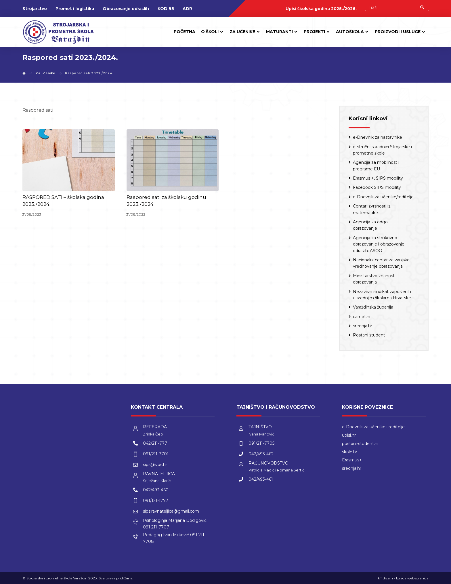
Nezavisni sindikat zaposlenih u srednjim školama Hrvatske (382, 294)
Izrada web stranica (412, 578)
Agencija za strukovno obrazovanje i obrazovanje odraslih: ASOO (378, 244)
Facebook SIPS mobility (377, 187)
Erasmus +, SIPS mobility (378, 178)
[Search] (422, 6)
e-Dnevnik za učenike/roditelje (383, 196)
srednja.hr (362, 325)
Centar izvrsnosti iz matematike (372, 209)
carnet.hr (362, 316)
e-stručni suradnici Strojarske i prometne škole (382, 150)
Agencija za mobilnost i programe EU (376, 165)
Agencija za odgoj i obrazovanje (372, 225)
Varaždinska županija (373, 307)
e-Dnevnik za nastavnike (377, 137)
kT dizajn (385, 578)
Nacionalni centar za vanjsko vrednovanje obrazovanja (381, 263)
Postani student (369, 335)
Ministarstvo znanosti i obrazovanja (375, 279)
